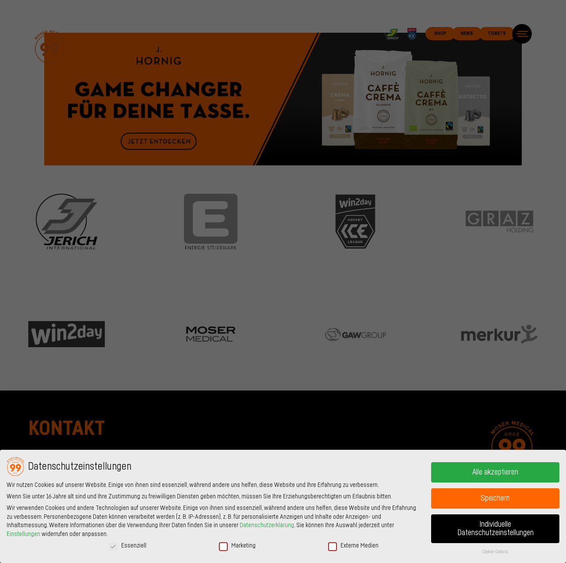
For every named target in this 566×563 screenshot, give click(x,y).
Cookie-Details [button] (495, 551)
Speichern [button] (495, 498)
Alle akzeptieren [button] (495, 472)
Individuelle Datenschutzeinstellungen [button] (495, 529)
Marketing (237, 546)
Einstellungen (23, 534)
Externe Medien (353, 546)
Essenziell (127, 546)
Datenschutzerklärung (267, 525)
